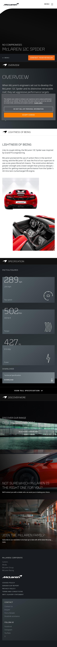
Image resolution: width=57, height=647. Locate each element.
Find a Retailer (10, 613)
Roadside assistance (12, 616)
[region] (28, 107)
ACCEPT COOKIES (28, 115)
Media (4, 565)
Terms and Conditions (12, 592)
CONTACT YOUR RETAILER (41, 58)
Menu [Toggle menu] (5, 58)
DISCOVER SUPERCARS (28, 432)
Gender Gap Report (10, 586)
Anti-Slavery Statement (13, 594)
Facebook (8, 626)
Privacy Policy (8, 589)
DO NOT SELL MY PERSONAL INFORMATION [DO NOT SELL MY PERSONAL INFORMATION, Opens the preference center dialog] (28, 109)
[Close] (52, 96)
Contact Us (9, 606)
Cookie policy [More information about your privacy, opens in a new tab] (38, 103)
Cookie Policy (8, 583)
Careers (5, 562)
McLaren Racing (8, 570)
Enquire (7, 610)
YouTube (8, 633)
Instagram (8, 630)
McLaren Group (8, 567)
